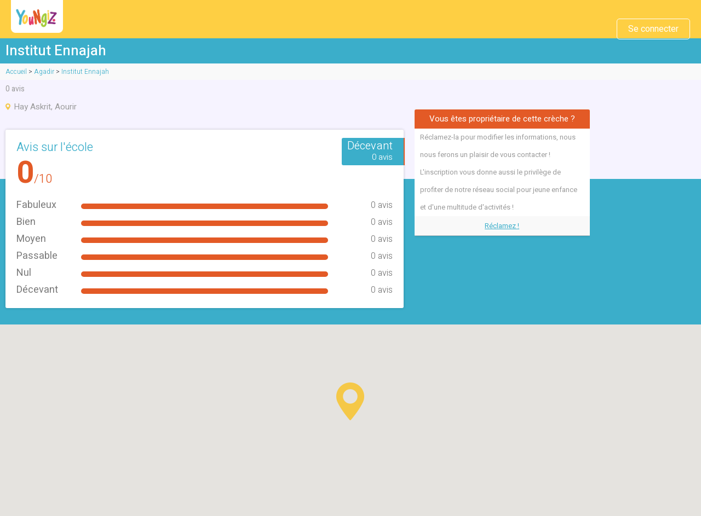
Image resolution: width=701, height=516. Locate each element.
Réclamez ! (502, 226)
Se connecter (653, 29)
